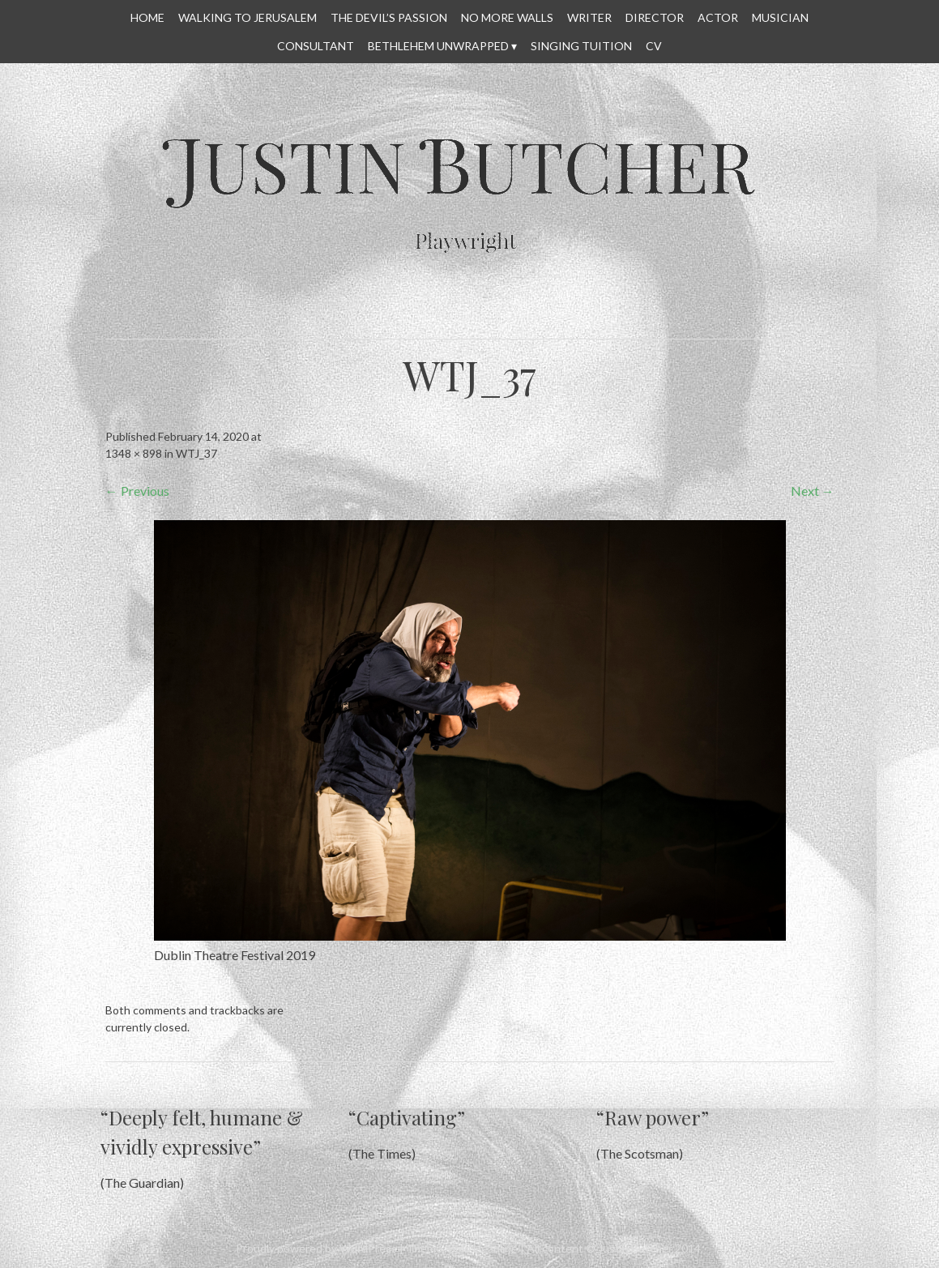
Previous (137, 490)
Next (812, 490)
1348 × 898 (133, 453)
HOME (147, 17)
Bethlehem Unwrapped (438, 46)
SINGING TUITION (581, 46)
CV (654, 46)
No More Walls (507, 17)
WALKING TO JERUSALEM (247, 17)
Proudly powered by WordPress (316, 1248)
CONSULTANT (315, 46)
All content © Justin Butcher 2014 (614, 1248)
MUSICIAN (780, 17)
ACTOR (718, 17)
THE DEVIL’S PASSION (389, 17)
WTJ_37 (196, 453)
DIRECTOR (654, 17)
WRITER (589, 17)
